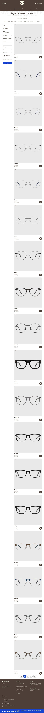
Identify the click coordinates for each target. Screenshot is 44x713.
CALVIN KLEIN (26, 21)
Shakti (16, 598)
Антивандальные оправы (21, 686)
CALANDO (20, 21)
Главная (9, 16)
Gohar (16, 344)
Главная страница (20, 683)
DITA (35, 21)
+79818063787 (38, 3)
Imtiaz (16, 127)
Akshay (16, 308)
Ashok (16, 163)
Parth (15, 489)
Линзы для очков (19, 689)
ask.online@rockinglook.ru (9, 705)
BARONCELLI (14, 21)
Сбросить (8, 63)
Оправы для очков (30, 16)
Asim (15, 272)
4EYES (9, 21)
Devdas (16, 453)
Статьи (3, 683)
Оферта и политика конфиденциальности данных (7, 686)
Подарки (18, 693)
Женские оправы (9, 8)
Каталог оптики (18, 16)
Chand (16, 562)
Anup (15, 526)
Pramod (16, 417)
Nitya (15, 381)
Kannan (16, 199)
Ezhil (15, 634)
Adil (15, 91)
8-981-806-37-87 (7, 703)
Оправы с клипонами (20, 687)
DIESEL (31, 21)
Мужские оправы (17, 8)
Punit (15, 236)
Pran (15, 54)
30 (34, 676)
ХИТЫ (5, 21)
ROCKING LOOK (9, 711)
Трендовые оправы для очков (28, 8)
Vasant (16, 671)
